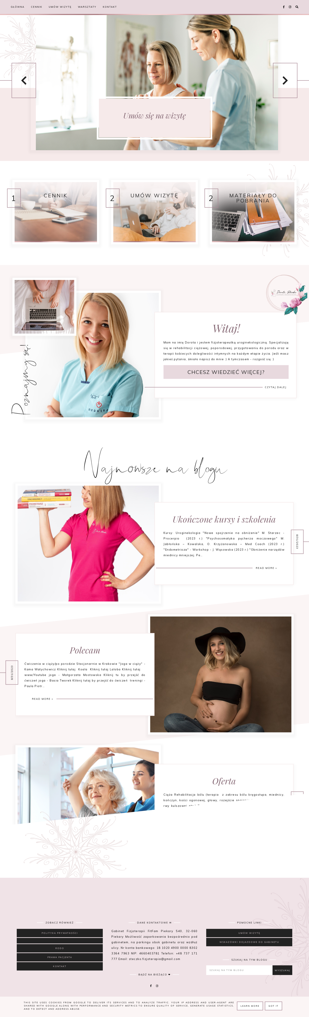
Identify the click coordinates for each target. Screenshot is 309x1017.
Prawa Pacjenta (59, 970)
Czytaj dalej (275, 403)
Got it (273, 1006)
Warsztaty (87, 6)
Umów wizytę (60, 6)
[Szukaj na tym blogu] (240, 983)
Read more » (266, 587)
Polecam (85, 669)
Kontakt (110, 6)
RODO (59, 961)
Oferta (224, 800)
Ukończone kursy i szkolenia (224, 538)
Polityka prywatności (60, 946)
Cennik (36, 6)
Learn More (250, 1006)
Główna (17, 6)
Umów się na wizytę (154, 115)
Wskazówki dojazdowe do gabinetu (249, 955)
